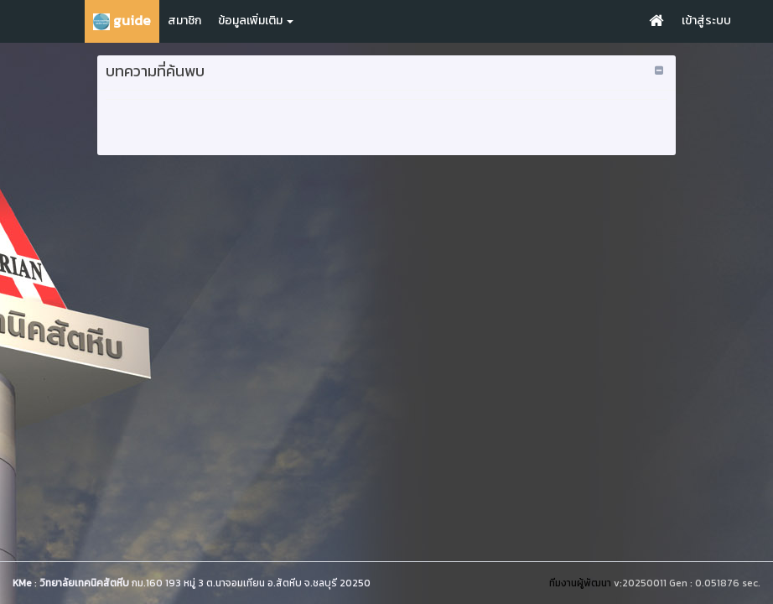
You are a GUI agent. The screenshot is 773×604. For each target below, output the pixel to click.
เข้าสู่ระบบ (706, 20)
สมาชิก (184, 20)
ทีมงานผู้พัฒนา (580, 583)
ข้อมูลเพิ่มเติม (255, 20)
